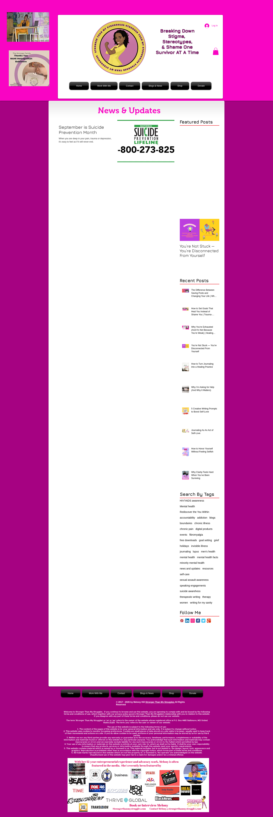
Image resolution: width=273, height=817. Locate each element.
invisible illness (199, 546)
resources (207, 568)
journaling (185, 551)
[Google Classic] (209, 621)
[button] (216, 51)
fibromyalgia (196, 534)
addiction (202, 517)
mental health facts (207, 557)
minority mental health (192, 562)
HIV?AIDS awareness (192, 500)
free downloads (188, 540)
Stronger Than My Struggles (160, 702)
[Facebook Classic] (198, 621)
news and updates (190, 568)
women (184, 602)
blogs (212, 517)
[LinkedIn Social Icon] (187, 621)
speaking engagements (193, 585)
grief (216, 540)
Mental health (187, 506)
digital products (204, 529)
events (183, 534)
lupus (196, 551)
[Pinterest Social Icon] (182, 621)
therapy (206, 596)
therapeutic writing (190, 596)
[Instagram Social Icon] (193, 621)
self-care (184, 574)
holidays (184, 546)
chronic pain (186, 529)
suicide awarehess (190, 591)
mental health (187, 557)
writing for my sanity (201, 602)
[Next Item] (213, 230)
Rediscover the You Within (194, 511)
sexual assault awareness (194, 579)
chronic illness (202, 523)
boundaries (186, 523)
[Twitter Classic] (203, 621)
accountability (187, 517)
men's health (208, 551)
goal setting (205, 540)
